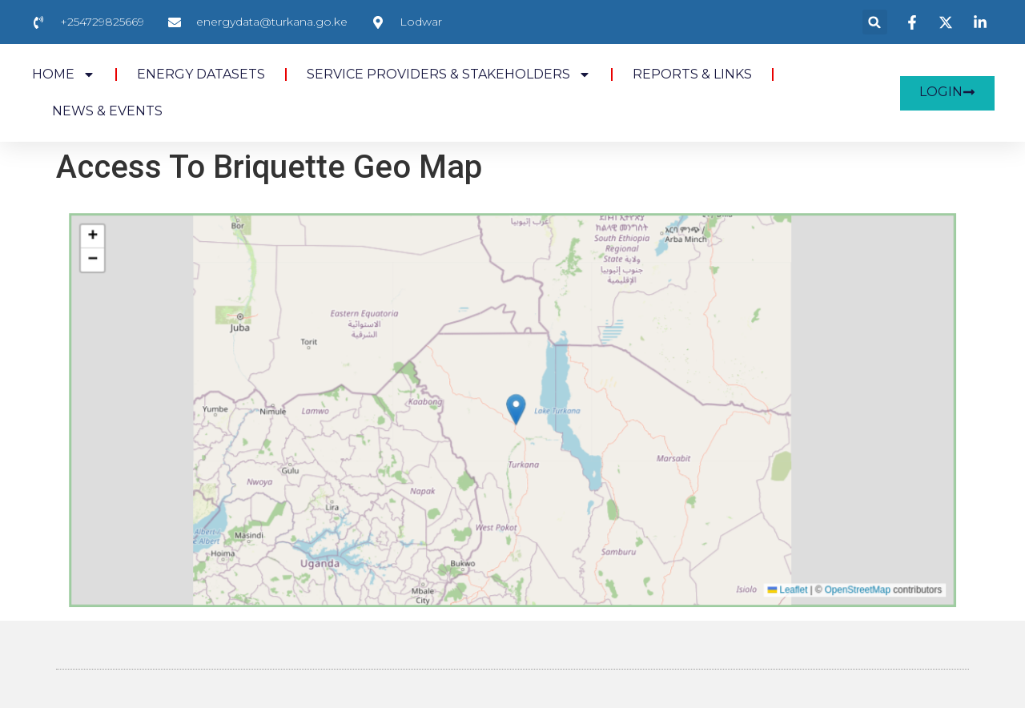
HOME (63, 74)
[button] (874, 22)
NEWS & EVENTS (107, 111)
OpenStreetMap (768, 543)
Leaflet (716, 543)
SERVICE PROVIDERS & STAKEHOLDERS (449, 74)
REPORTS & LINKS (692, 74)
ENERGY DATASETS (201, 74)
